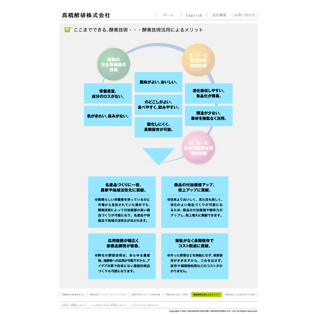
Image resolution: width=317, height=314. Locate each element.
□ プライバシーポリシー (145, 304)
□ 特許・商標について (73, 304)
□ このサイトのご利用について (108, 304)
